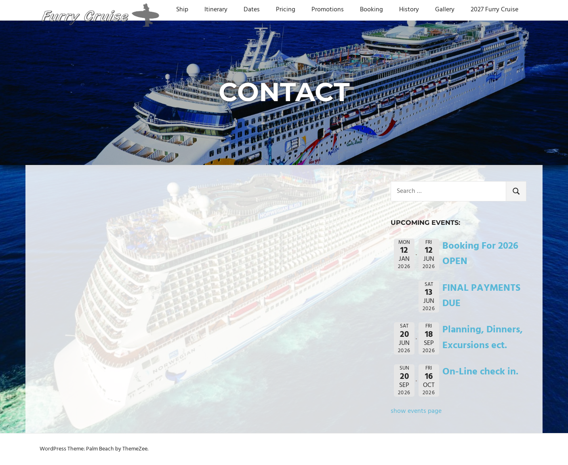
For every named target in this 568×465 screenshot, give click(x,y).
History (409, 9)
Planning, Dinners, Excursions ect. (482, 337)
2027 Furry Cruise (494, 9)
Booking (371, 9)
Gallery (444, 9)
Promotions (327, 9)
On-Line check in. (480, 372)
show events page (416, 411)
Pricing (285, 9)
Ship (182, 9)
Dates (252, 9)
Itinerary (215, 9)
